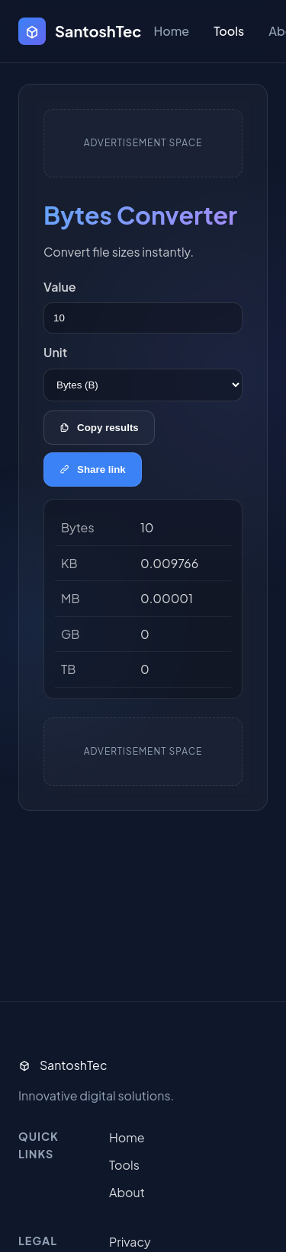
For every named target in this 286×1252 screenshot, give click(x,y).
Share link (92, 469)
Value (59, 287)
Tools (229, 31)
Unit (55, 352)
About (127, 1192)
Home (171, 31)
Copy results (99, 427)
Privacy (130, 1242)
